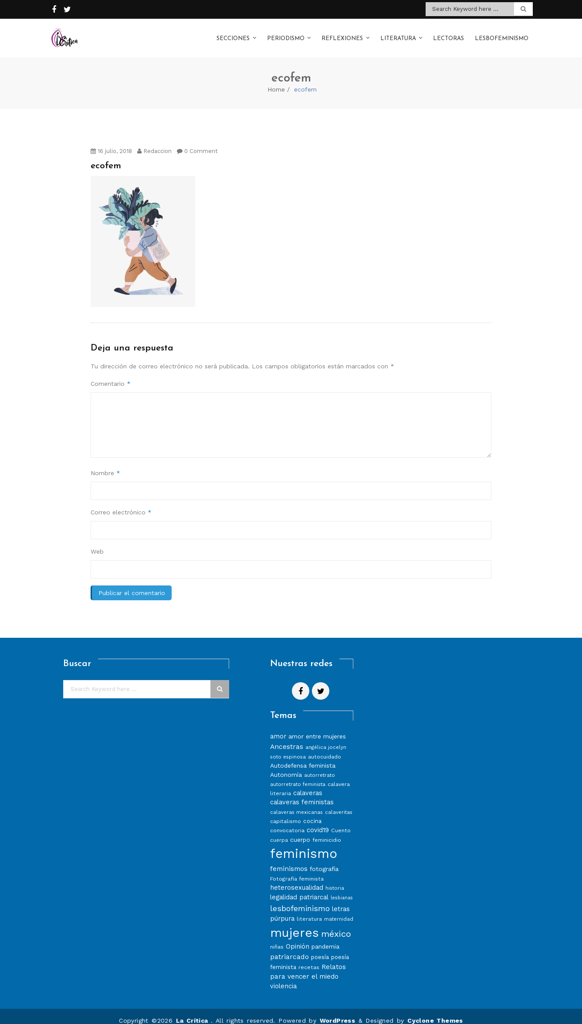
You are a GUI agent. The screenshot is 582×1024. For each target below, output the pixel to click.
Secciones (233, 34)
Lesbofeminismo (501, 34)
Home (276, 80)
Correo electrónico (121, 503)
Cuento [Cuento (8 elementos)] (341, 821)
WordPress (337, 1011)
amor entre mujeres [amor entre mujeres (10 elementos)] (317, 727)
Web (97, 542)
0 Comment (197, 142)
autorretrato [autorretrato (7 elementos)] (319, 766)
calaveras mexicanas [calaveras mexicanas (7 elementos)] (296, 803)
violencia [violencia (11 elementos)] (283, 977)
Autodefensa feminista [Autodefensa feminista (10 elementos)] (302, 756)
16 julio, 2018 (111, 142)
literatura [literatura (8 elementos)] (309, 910)
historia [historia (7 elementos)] (334, 879)
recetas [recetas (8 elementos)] (308, 958)
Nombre (105, 464)
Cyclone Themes (435, 1011)
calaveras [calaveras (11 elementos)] (307, 784)
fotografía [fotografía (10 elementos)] (324, 860)
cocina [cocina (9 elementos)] (312, 812)
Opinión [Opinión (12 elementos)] (297, 938)
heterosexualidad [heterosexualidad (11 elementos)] (296, 879)
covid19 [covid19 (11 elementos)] (318, 821)
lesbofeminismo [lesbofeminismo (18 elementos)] (300, 899)
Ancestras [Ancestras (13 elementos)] (286, 738)
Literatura (398, 34)
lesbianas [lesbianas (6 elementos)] (342, 889)
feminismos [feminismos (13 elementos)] (289, 860)
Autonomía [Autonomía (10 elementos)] (286, 765)
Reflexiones (342, 34)
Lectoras (448, 34)
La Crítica (193, 1011)
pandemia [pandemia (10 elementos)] (325, 937)
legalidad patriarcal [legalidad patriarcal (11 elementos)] (299, 888)
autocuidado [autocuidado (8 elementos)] (324, 748)
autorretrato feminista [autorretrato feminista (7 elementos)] (297, 775)
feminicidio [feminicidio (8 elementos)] (326, 831)
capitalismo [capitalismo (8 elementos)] (285, 812)
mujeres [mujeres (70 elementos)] (294, 924)
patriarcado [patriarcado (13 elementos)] (289, 948)
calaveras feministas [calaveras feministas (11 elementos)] (302, 793)
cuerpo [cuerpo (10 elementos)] (300, 830)
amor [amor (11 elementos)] (278, 727)
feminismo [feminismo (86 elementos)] (303, 844)
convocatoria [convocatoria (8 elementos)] (287, 821)
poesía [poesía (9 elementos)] (320, 948)
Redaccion (154, 142)
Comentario (111, 374)
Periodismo (286, 34)
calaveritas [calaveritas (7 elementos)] (338, 803)
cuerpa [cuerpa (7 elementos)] (279, 831)
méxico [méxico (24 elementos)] (336, 925)
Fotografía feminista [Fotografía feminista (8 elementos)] (297, 870)
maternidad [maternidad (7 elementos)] (338, 910)
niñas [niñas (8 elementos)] (277, 938)
